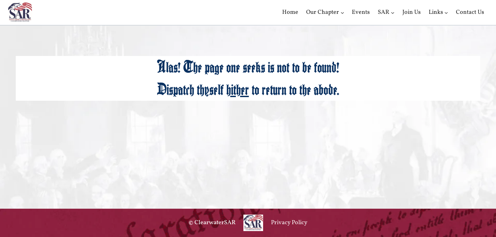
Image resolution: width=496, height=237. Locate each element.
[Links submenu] (446, 12)
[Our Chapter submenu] (342, 12)
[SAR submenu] (393, 12)
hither (237, 89)
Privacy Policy (289, 223)
